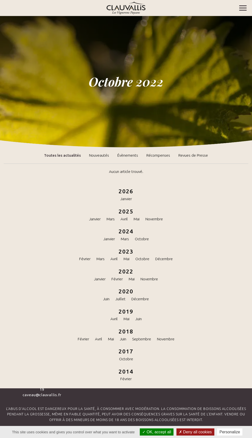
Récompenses (158, 155)
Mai (137, 219)
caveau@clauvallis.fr (42, 395)
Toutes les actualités (62, 155)
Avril (124, 219)
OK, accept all (156, 432)
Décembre (164, 259)
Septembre (141, 339)
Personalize (230, 432)
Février (85, 259)
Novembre (154, 219)
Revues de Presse (193, 155)
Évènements (127, 155)
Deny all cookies (195, 432)
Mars (111, 219)
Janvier (126, 199)
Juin (106, 299)
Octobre (142, 239)
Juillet (120, 299)
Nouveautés (99, 155)
